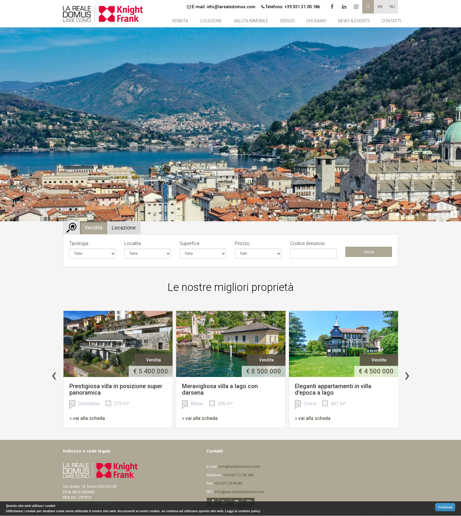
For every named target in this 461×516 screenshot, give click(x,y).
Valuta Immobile (251, 21)
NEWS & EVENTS (354, 21)
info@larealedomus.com (231, 6)
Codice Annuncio (307, 243)
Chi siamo (316, 21)
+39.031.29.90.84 (228, 483)
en (380, 6)
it (368, 6)
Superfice (190, 243)
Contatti (391, 21)
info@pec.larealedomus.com (239, 492)
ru (392, 6)
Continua (445, 507)
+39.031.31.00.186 (302, 6)
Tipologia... (80, 243)
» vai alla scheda (87, 418)
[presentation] (54, 374)
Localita (132, 243)
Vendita (180, 21)
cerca (369, 251)
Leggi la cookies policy (242, 511)
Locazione (211, 21)
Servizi (287, 21)
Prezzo (242, 243)
